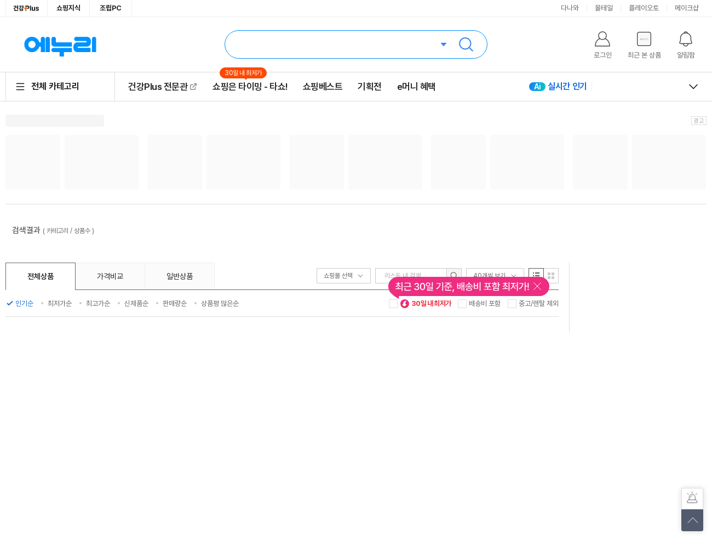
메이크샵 (687, 8)
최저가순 (60, 303)
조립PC (111, 8)
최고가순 (98, 303)
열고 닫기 (693, 86)
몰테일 (604, 8)
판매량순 (175, 303)
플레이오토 (644, 8)
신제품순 (136, 303)
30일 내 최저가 (425, 303)
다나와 (570, 8)
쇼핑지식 (68, 8)
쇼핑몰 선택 (344, 276)
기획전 (370, 86)
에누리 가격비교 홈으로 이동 (60, 44)
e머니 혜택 (416, 86)
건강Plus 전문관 (157, 86)
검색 (466, 44)
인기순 (24, 303)
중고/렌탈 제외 (539, 303)
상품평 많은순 (220, 303)
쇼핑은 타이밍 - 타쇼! (250, 86)
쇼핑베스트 (323, 86)
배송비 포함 (485, 303)
